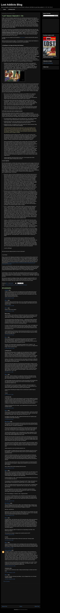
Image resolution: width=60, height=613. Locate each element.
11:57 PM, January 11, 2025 (10, 572)
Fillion (15, 56)
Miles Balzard (7, 421)
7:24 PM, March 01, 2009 (9, 305)
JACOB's (9, 212)
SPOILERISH (10, 266)
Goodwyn (20, 208)
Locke (34, 136)
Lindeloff (20, 261)
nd (4, 200)
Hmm (3, 29)
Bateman (34, 56)
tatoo (25, 215)
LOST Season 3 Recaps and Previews (20, 284)
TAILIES (6, 269)
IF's (20, 203)
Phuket (18, 216)
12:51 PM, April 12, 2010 (9, 408)
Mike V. (6, 300)
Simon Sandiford (8, 550)
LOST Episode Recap (9, 284)
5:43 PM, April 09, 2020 (9, 540)
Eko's (21, 122)
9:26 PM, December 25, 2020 (10, 565)
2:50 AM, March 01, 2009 (9, 297)
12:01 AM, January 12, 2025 (10, 579)
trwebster (6, 290)
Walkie (35, 242)
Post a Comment (7, 581)
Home (4, 9)
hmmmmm (24, 67)
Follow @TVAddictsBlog (48, 63)
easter (10, 64)
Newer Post (4, 606)
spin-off (27, 57)
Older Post (37, 606)
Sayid (17, 111)
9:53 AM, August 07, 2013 (9, 468)
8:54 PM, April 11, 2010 (9, 394)
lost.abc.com (22, 37)
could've (31, 53)
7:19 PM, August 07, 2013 (9, 515)
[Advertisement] (20, 593)
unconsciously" (11, 108)
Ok (2, 83)
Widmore (31, 64)
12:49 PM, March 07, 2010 (9, 348)
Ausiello (5, 260)
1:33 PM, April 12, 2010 (9, 419)
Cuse (28, 261)
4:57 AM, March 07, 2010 (9, 334)
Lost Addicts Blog (11, 4)
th (13, 19)
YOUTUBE (31, 275)
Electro (27, 143)
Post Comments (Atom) (23, 609)
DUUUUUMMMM (22, 151)
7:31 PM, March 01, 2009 (9, 311)
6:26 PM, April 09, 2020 (9, 547)
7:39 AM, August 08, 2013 (9, 534)
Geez (7, 102)
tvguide (17, 257)
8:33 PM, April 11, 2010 (9, 372)
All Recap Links (11, 9)
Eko (5, 111)
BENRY (8, 24)
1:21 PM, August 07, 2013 (9, 500)
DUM (16, 151)
